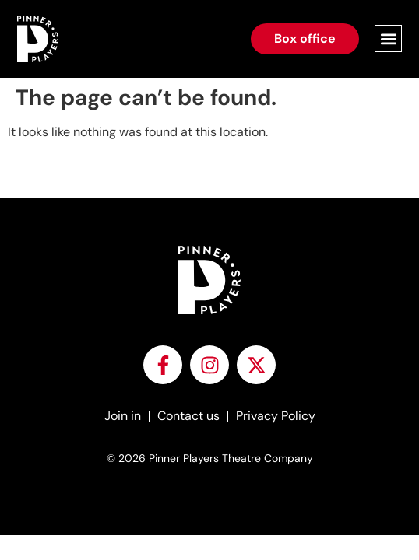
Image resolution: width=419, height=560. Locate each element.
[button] (388, 38)
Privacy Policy (275, 416)
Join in (122, 416)
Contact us (188, 416)
